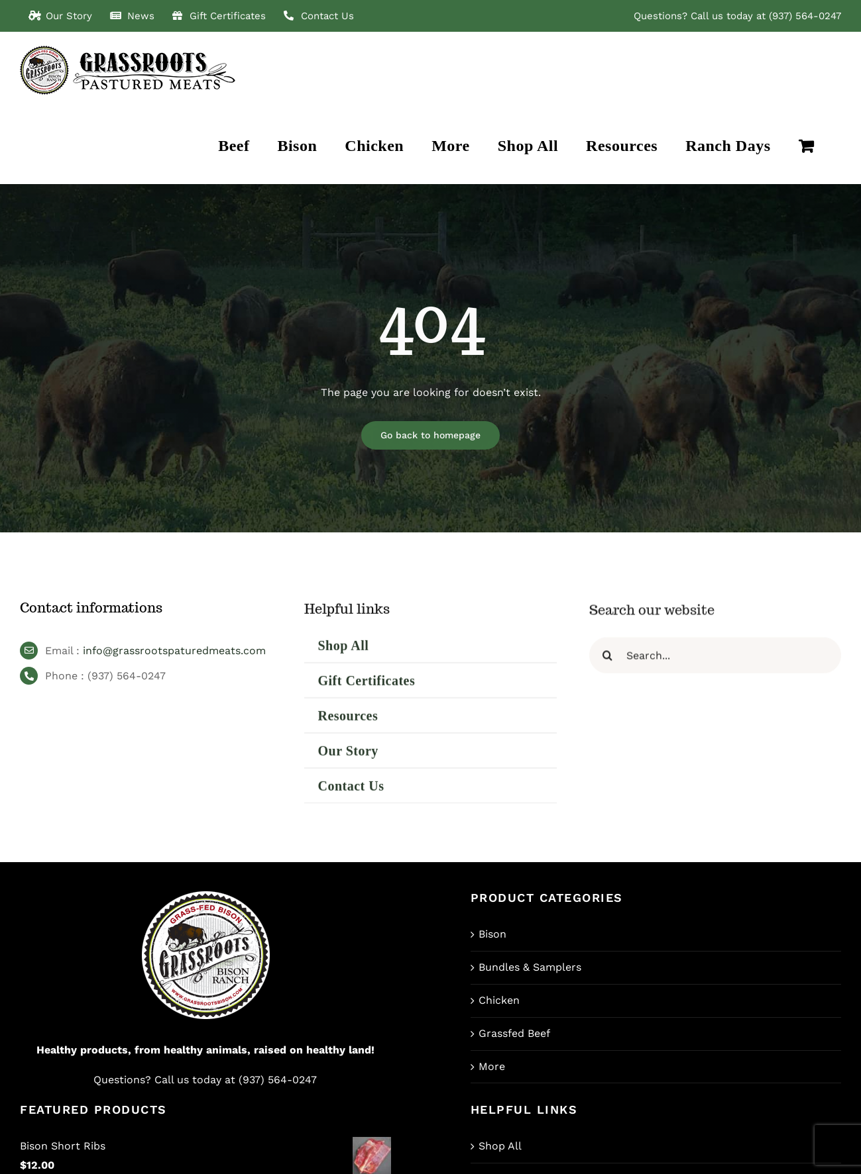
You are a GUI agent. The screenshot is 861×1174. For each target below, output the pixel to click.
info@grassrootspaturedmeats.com (174, 654)
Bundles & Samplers (530, 967)
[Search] (607, 661)
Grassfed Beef (514, 1033)
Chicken (499, 1000)
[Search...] (715, 661)
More (492, 1066)
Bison (492, 934)
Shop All (500, 1146)
